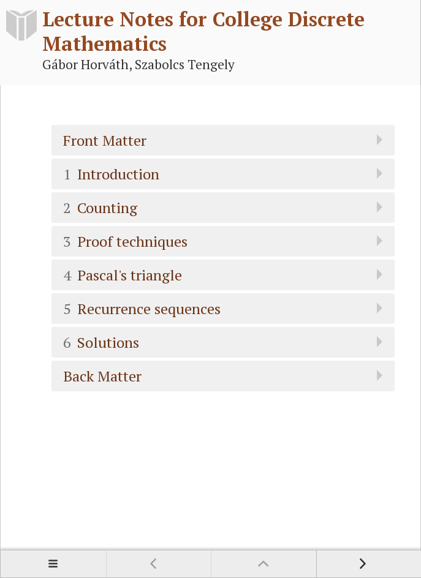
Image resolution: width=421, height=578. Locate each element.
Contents (53, 563)
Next (369, 563)
